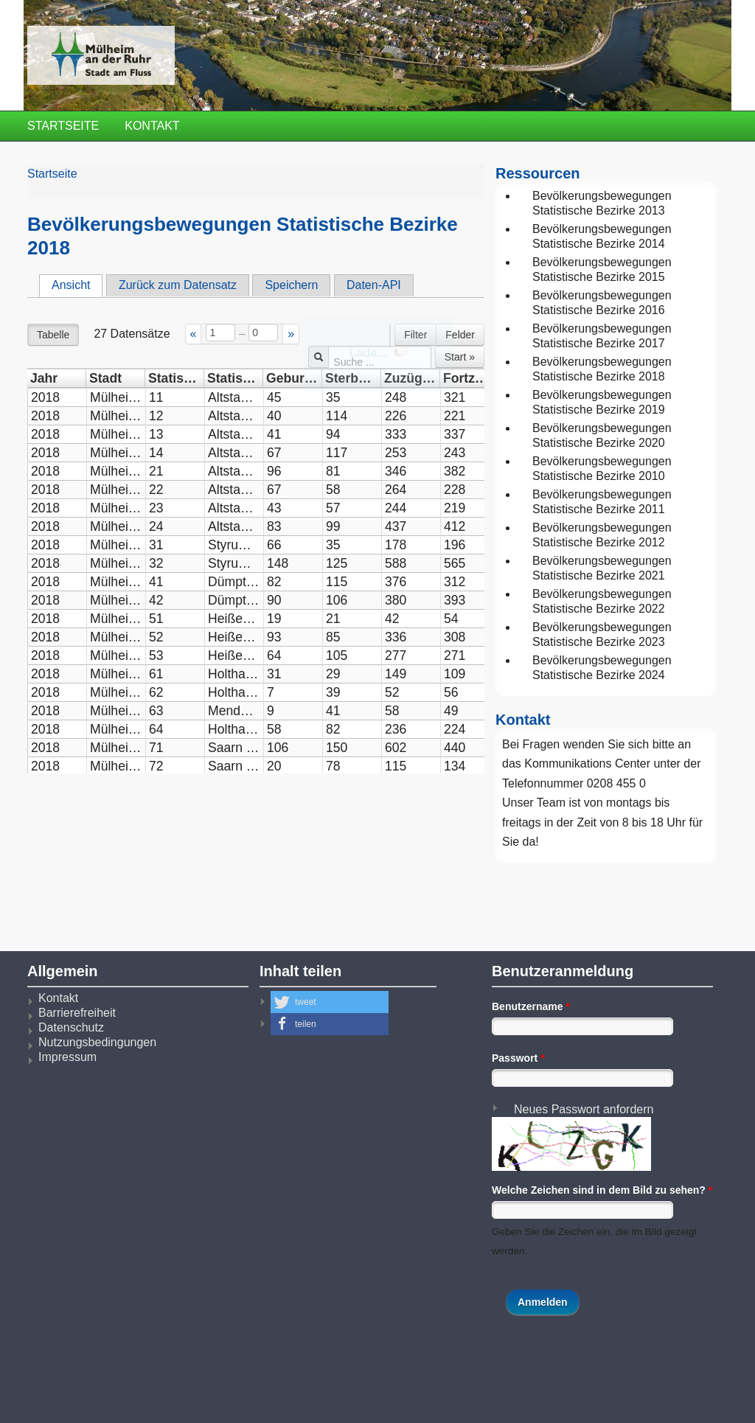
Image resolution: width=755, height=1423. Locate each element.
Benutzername (531, 1006)
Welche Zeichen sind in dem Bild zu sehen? (602, 1190)
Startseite (63, 125)
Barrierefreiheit (77, 1012)
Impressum (67, 1057)
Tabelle (53, 335)
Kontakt (152, 125)
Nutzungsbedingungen (97, 1042)
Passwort (518, 1058)
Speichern (291, 285)
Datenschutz (71, 1027)
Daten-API (374, 285)
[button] (330, 1002)
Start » (460, 357)
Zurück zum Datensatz (178, 285)
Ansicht (77, 284)
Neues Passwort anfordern (583, 1109)
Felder (460, 335)
